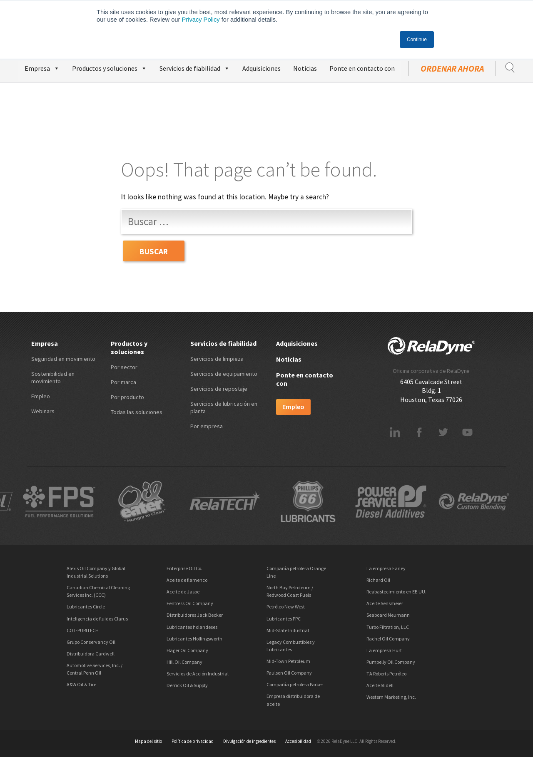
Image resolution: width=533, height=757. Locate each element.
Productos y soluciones (109, 67)
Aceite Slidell (380, 685)
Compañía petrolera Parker (294, 684)
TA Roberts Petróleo (386, 673)
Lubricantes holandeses (192, 627)
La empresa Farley (386, 568)
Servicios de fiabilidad (194, 67)
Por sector (124, 367)
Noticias (305, 68)
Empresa (42, 67)
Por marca (123, 382)
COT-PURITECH (83, 630)
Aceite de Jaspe (183, 591)
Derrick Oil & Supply (187, 685)
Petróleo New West (285, 606)
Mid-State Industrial (287, 630)
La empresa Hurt (384, 650)
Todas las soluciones (136, 412)
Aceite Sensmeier (384, 603)
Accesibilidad (298, 741)
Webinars (43, 411)
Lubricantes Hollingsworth (194, 638)
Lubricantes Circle (86, 606)
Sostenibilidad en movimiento (53, 377)
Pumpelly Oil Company (390, 662)
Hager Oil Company (187, 650)
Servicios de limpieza (217, 358)
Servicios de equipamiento (223, 373)
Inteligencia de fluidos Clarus (97, 619)
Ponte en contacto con (362, 68)
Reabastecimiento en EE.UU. (396, 591)
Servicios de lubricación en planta (223, 407)
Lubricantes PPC (283, 619)
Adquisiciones (261, 68)
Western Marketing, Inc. (391, 697)
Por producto (127, 397)
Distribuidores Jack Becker (195, 615)
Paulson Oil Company (289, 673)
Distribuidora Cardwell (91, 653)
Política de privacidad (193, 741)
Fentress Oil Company (190, 603)
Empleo (40, 396)
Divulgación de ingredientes (249, 741)
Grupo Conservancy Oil (91, 642)
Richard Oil (378, 580)
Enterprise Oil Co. (184, 568)
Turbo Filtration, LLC (387, 627)
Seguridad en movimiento (63, 358)
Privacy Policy (200, 19)
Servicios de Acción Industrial (198, 673)
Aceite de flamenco (187, 580)
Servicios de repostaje (218, 388)
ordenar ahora (452, 68)
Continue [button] (417, 39)
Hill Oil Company (184, 662)
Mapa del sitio (148, 741)
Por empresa (206, 426)
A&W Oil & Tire (81, 684)
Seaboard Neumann (388, 615)
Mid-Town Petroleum (288, 661)
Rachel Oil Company (388, 638)
